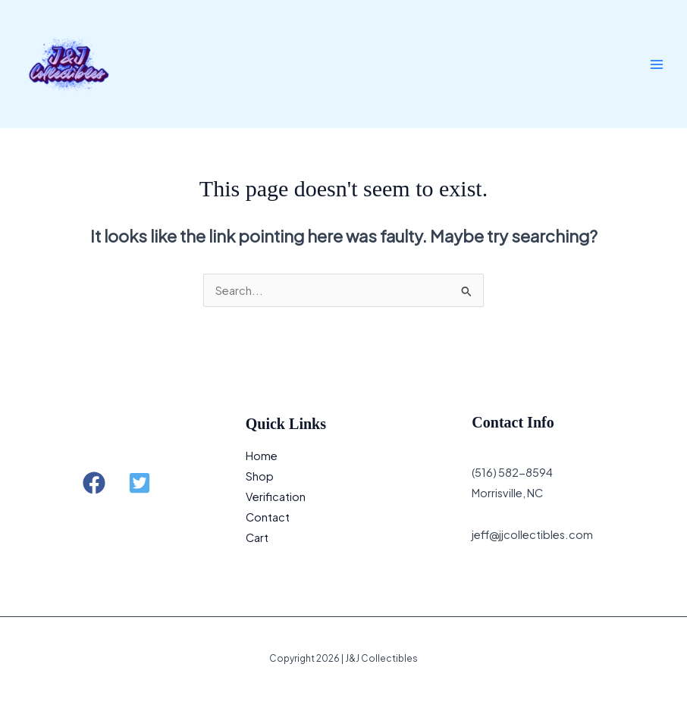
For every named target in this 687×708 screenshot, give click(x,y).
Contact (268, 517)
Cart (257, 537)
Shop (260, 476)
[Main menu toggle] (657, 64)
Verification (276, 496)
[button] (94, 483)
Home (262, 455)
